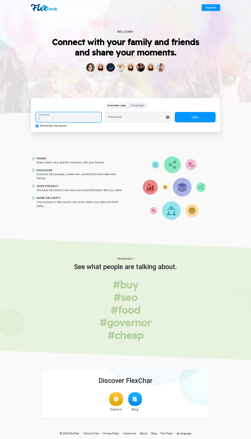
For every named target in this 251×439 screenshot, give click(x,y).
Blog (135, 401)
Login (195, 117)
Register (211, 7)
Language (184, 433)
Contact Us (129, 433)
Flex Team (167, 433)
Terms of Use (91, 433)
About (143, 433)
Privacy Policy (111, 433)
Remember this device (53, 125)
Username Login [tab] (116, 105)
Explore (116, 401)
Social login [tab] (137, 105)
